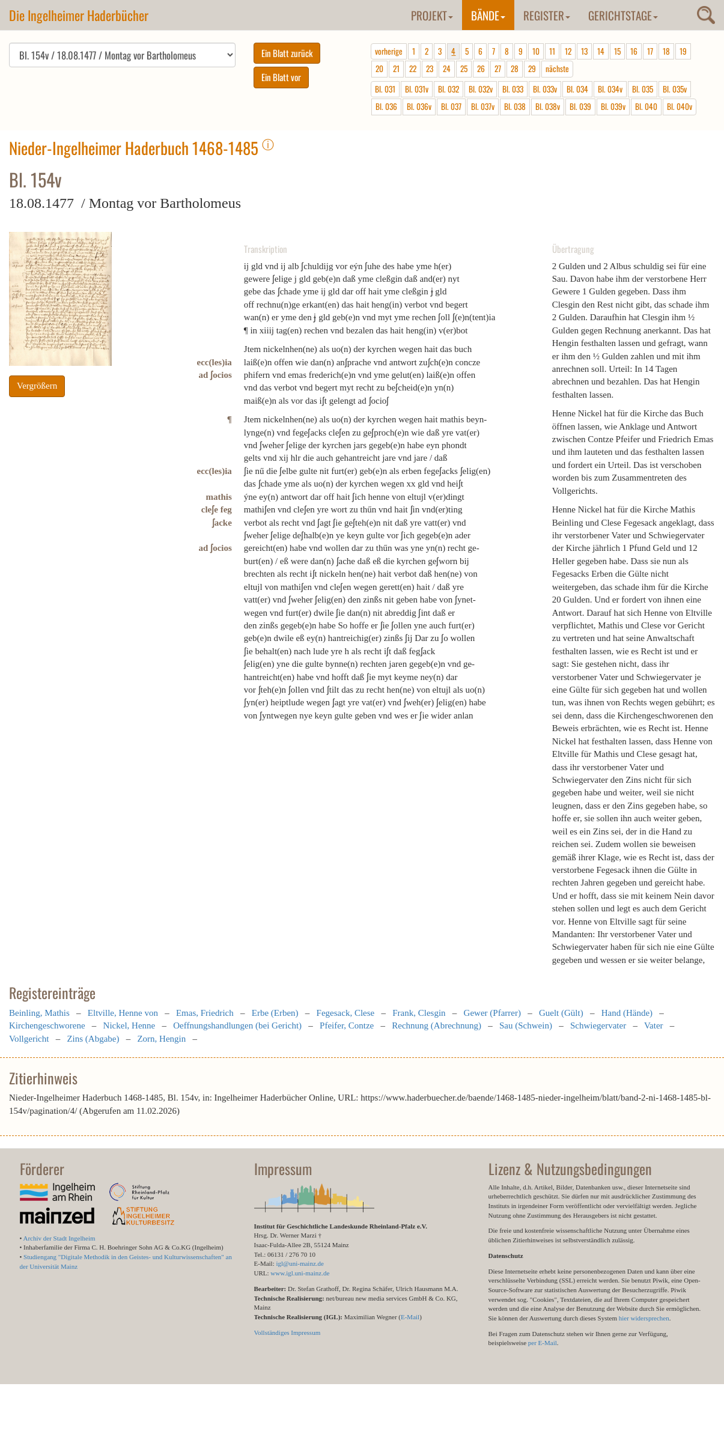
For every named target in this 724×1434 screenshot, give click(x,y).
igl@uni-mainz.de (299, 1263)
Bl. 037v (482, 106)
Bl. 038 (515, 106)
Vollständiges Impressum (287, 1332)
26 (481, 68)
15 (617, 51)
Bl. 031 (385, 89)
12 (568, 51)
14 (600, 51)
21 (396, 68)
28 (515, 68)
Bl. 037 (451, 106)
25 (463, 68)
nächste (557, 68)
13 (584, 51)
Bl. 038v (547, 106)
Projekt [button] (432, 15)
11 (552, 51)
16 (633, 51)
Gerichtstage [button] (623, 15)
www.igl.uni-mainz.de (299, 1273)
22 (412, 68)
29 (532, 68)
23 (429, 68)
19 (683, 51)
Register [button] (546, 15)
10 (536, 51)
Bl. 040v (679, 106)
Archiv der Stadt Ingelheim (59, 1238)
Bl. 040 (646, 106)
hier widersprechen (644, 1318)
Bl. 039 (580, 106)
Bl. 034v (610, 89)
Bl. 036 (386, 106)
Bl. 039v (613, 106)
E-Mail (410, 1316)
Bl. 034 (577, 89)
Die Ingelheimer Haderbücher (78, 15)
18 (666, 51)
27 (497, 68)
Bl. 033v (545, 89)
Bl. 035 (642, 89)
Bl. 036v (419, 106)
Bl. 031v (416, 89)
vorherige (389, 51)
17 (650, 51)
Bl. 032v (481, 89)
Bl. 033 (512, 89)
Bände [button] (488, 15)
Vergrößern (37, 385)
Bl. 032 (448, 89)
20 (379, 68)
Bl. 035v (675, 89)
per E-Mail (542, 1342)
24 (447, 68)
